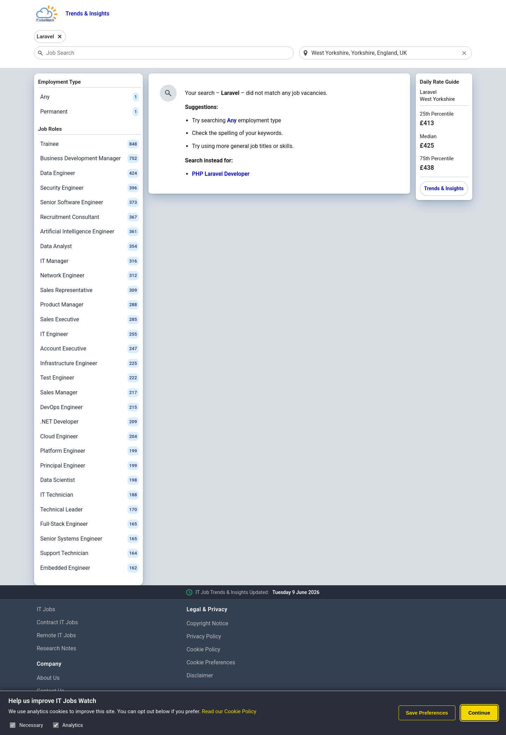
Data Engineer (89, 173)
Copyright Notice (207, 623)
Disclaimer (199, 675)
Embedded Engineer (89, 568)
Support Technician (89, 553)
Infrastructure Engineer (89, 363)
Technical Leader (89, 509)
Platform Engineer (89, 451)
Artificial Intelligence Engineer (89, 231)
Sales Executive (89, 319)
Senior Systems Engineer (89, 538)
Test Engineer (89, 377)
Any (89, 97)
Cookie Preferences (210, 662)
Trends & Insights (88, 13)
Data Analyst (89, 246)
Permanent (89, 111)
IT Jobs (46, 609)
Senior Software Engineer (89, 202)
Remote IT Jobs (56, 635)
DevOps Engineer (89, 407)
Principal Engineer (89, 465)
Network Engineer (89, 275)
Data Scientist (89, 480)
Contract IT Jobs (57, 622)
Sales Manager (89, 392)
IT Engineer (89, 334)
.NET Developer (89, 421)
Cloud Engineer (89, 436)
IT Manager (89, 261)
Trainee (89, 144)
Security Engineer (89, 188)
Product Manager (89, 304)
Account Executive (89, 348)
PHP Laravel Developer (221, 173)
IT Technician (89, 494)
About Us (48, 678)
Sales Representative (89, 290)
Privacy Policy (203, 636)
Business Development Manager (89, 158)
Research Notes (57, 648)
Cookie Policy (203, 649)
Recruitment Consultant (89, 217)
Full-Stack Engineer (89, 524)
